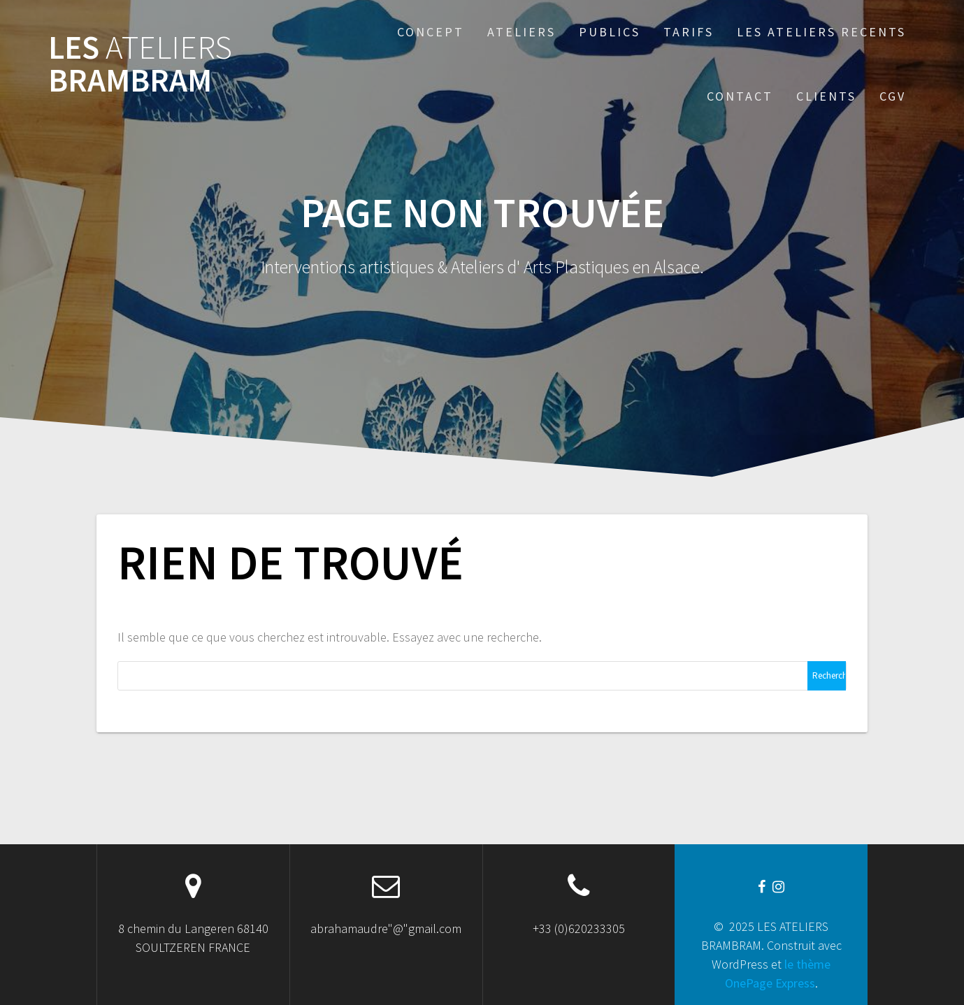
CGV (892, 96)
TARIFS (688, 32)
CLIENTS (826, 96)
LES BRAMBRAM (140, 64)
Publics (609, 32)
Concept (430, 32)
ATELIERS (521, 32)
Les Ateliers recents (821, 32)
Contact (740, 96)
